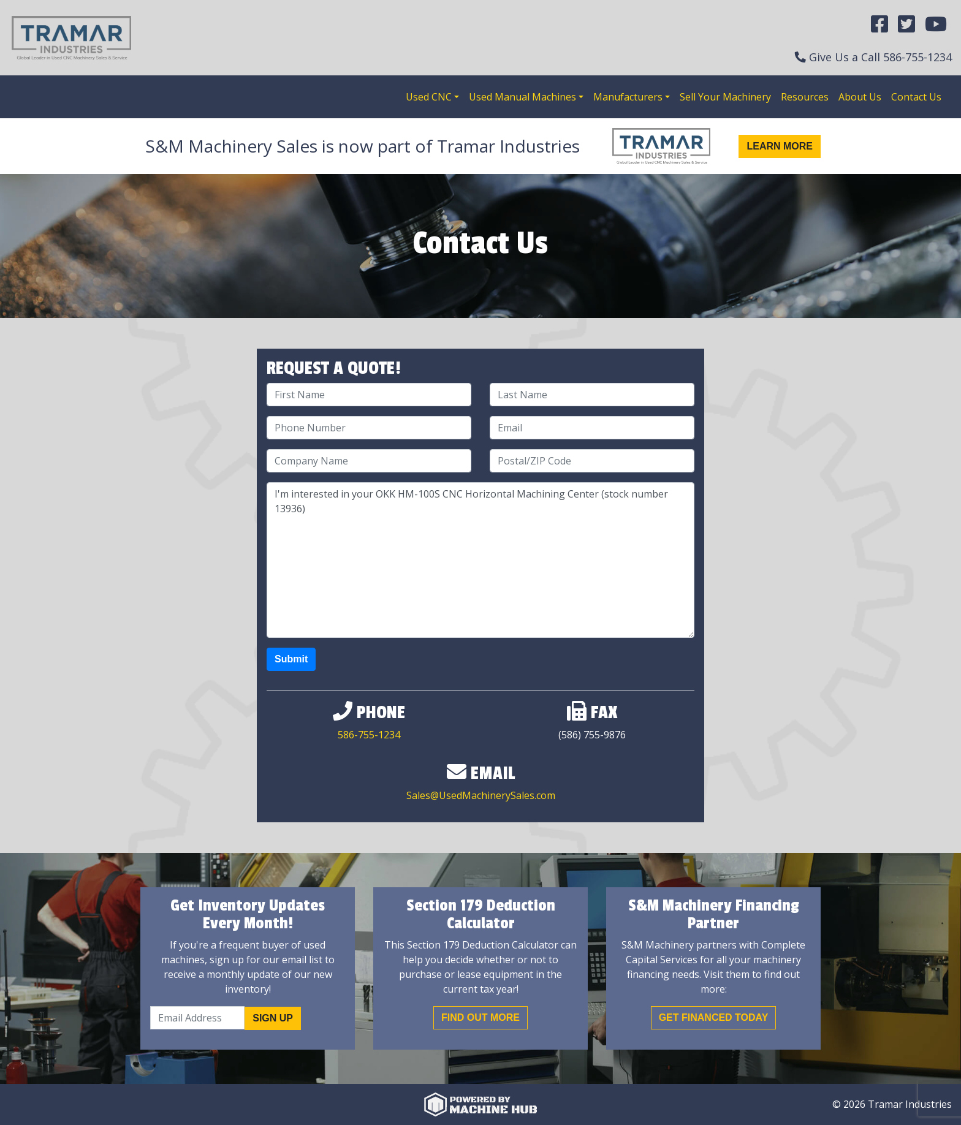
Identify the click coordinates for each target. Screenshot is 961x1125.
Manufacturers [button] (628, 97)
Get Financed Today (714, 1017)
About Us (859, 97)
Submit (291, 659)
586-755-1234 (917, 57)
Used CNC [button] (429, 97)
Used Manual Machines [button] (522, 97)
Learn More (779, 146)
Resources (805, 97)
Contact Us (916, 97)
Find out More (480, 1017)
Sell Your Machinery (725, 97)
